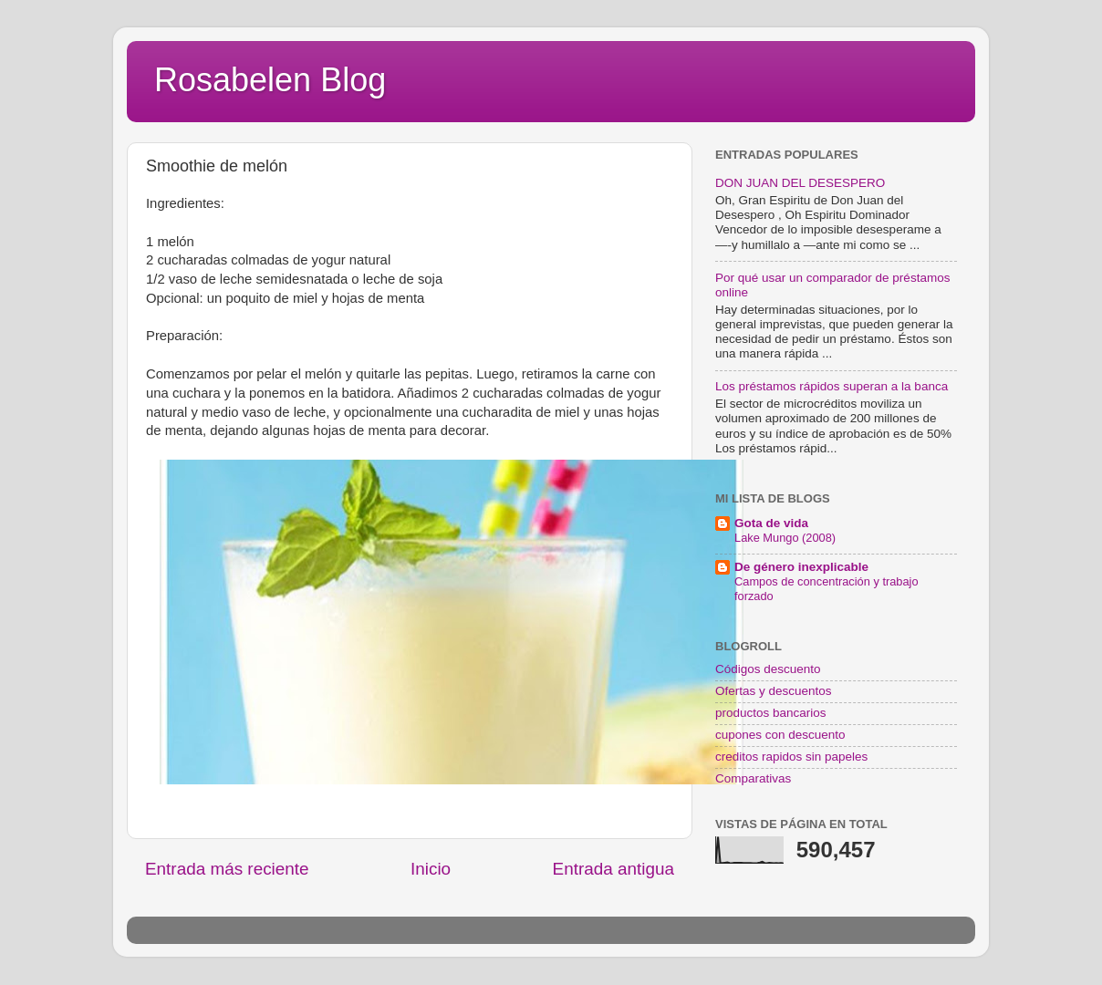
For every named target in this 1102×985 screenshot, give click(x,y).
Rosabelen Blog (270, 79)
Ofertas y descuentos (773, 691)
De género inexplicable (801, 567)
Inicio (431, 868)
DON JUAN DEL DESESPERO (800, 183)
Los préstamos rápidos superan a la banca (831, 386)
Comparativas (753, 778)
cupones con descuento (780, 734)
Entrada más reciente (227, 868)
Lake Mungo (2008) (785, 537)
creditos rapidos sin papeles (791, 756)
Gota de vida (771, 523)
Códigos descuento (768, 669)
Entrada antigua (613, 868)
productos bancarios (770, 713)
